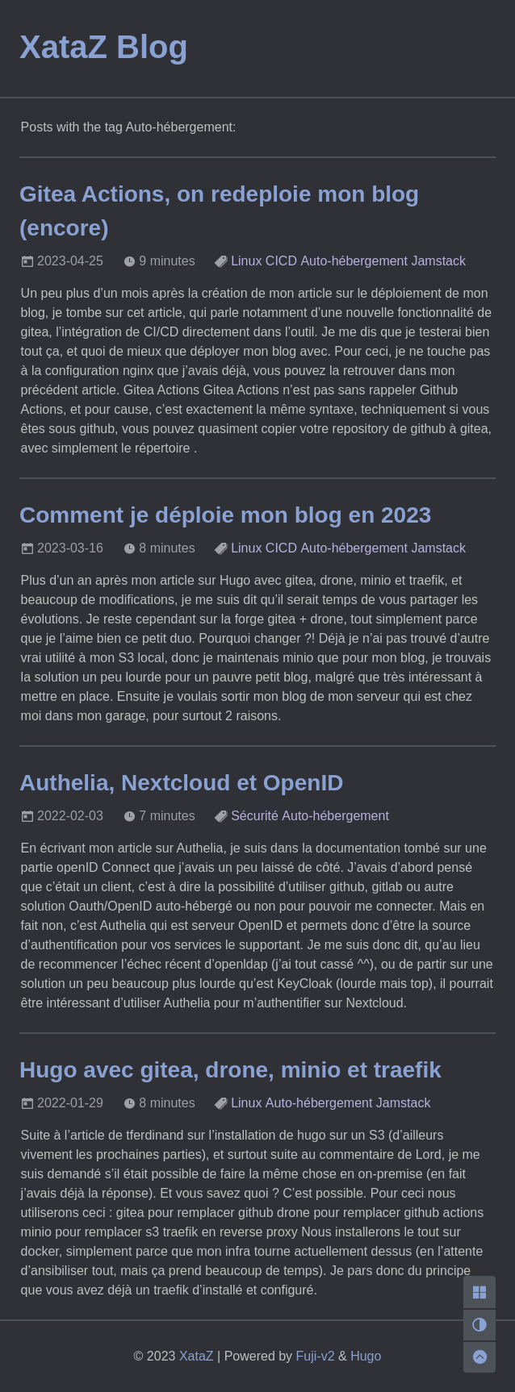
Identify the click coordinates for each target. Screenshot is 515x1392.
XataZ (196, 1356)
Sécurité (254, 816)
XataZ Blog (103, 47)
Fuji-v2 (315, 1356)
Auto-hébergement (354, 261)
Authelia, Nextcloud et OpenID (181, 782)
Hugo (365, 1356)
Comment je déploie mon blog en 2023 (225, 514)
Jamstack (438, 261)
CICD (281, 261)
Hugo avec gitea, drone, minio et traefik (230, 1069)
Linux (246, 261)
